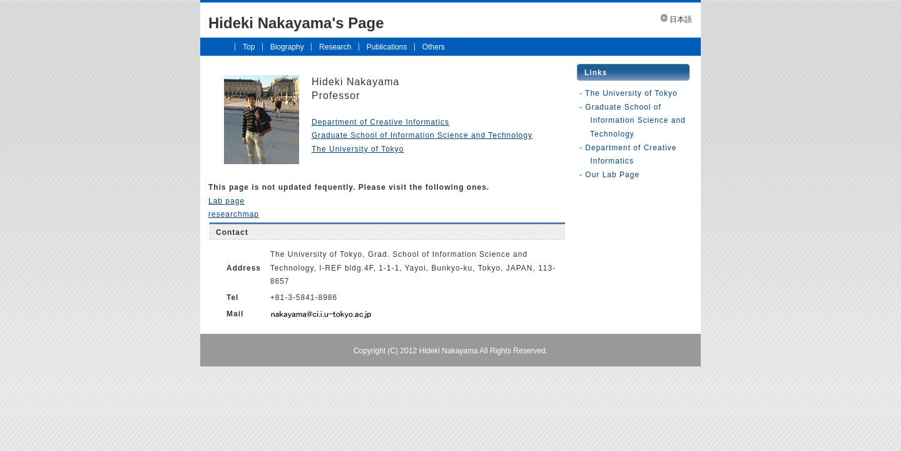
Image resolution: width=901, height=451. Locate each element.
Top (249, 47)
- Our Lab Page (609, 174)
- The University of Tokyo (628, 93)
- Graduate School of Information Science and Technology (632, 120)
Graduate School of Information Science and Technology (422, 135)
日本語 (680, 19)
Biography (287, 47)
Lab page (226, 201)
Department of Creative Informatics (380, 122)
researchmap (233, 214)
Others (433, 47)
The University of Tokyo (358, 149)
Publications (387, 47)
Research (335, 47)
